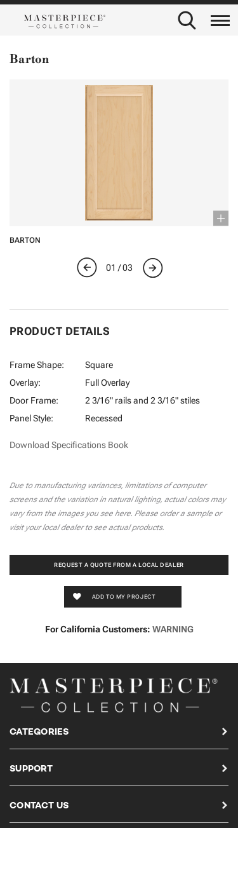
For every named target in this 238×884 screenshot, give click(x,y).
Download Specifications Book (69, 445)
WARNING (173, 629)
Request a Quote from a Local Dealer (118, 565)
